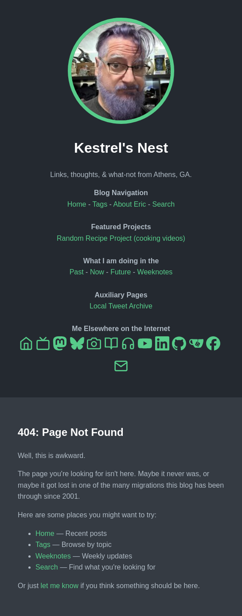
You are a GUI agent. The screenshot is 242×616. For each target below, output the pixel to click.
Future (120, 272)
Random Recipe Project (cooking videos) (121, 238)
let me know (59, 585)
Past (77, 272)
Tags (99, 204)
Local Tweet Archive (121, 306)
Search (163, 204)
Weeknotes (155, 272)
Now (97, 272)
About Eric (129, 204)
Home (76, 204)
